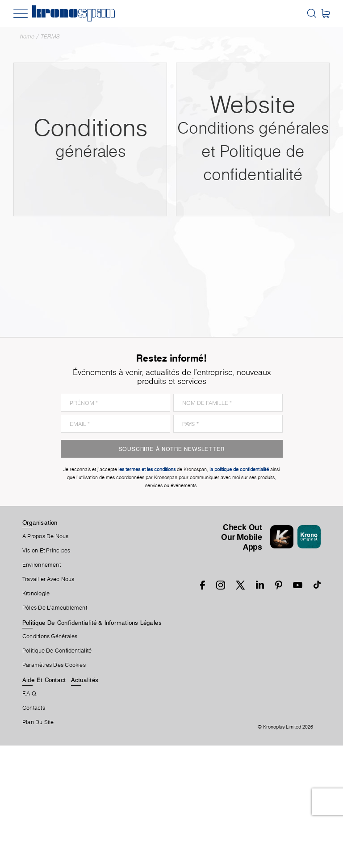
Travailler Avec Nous (48, 579)
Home (27, 36)
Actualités (84, 679)
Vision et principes (46, 550)
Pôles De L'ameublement (54, 607)
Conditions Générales (49, 636)
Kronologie (36, 593)
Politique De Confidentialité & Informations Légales (92, 622)
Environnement (41, 565)
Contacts (33, 708)
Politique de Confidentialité (57, 650)
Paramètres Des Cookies (54, 665)
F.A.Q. (30, 693)
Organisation (40, 522)
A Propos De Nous (45, 536)
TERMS (50, 36)
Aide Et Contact (44, 679)
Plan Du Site (38, 722)
